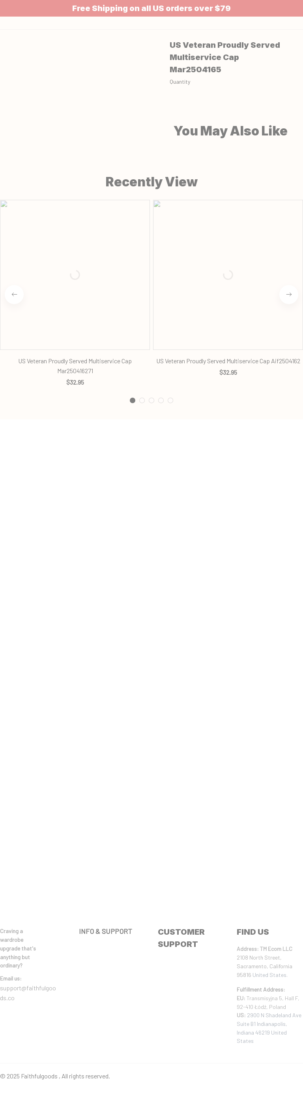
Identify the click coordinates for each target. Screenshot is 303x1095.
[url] (11, 978)
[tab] (132, 210)
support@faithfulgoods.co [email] (28, 993)
